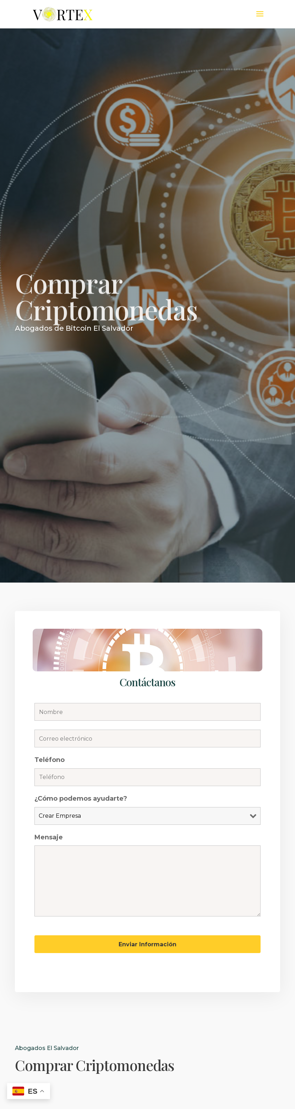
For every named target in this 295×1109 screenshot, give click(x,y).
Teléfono (49, 760)
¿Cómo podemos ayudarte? (80, 798)
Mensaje (48, 837)
